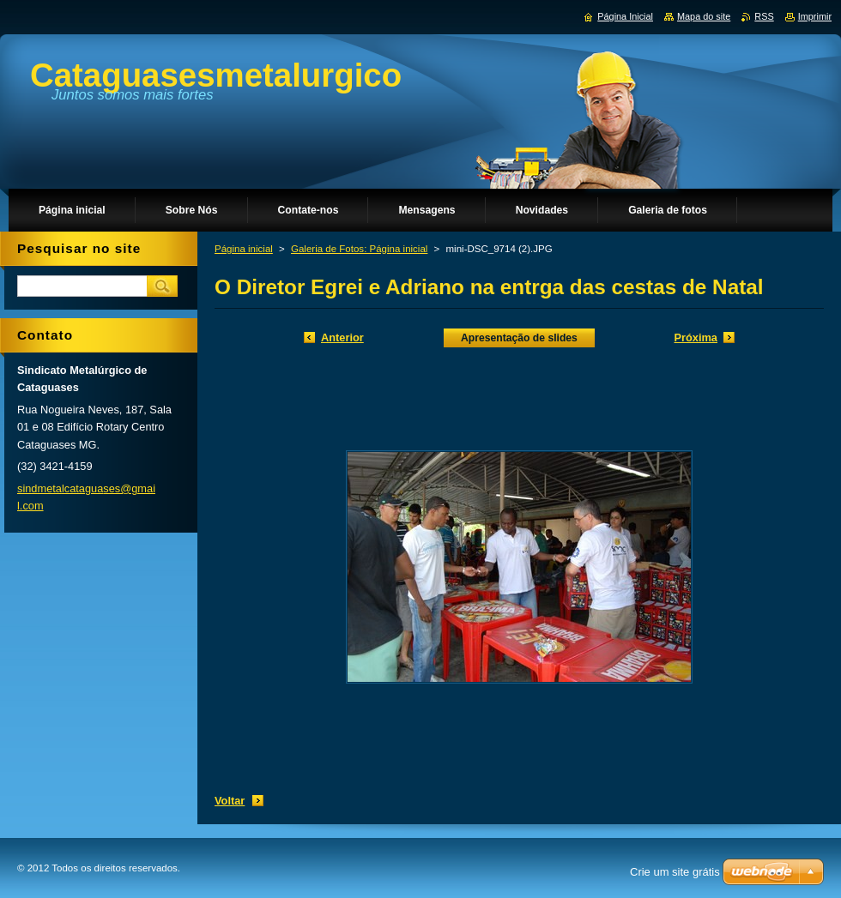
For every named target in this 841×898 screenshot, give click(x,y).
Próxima (695, 337)
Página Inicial (625, 16)
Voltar (230, 800)
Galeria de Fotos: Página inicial (359, 249)
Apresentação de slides (519, 338)
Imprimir (815, 16)
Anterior (342, 337)
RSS (763, 16)
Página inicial (244, 249)
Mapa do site (703, 16)
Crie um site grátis (675, 871)
